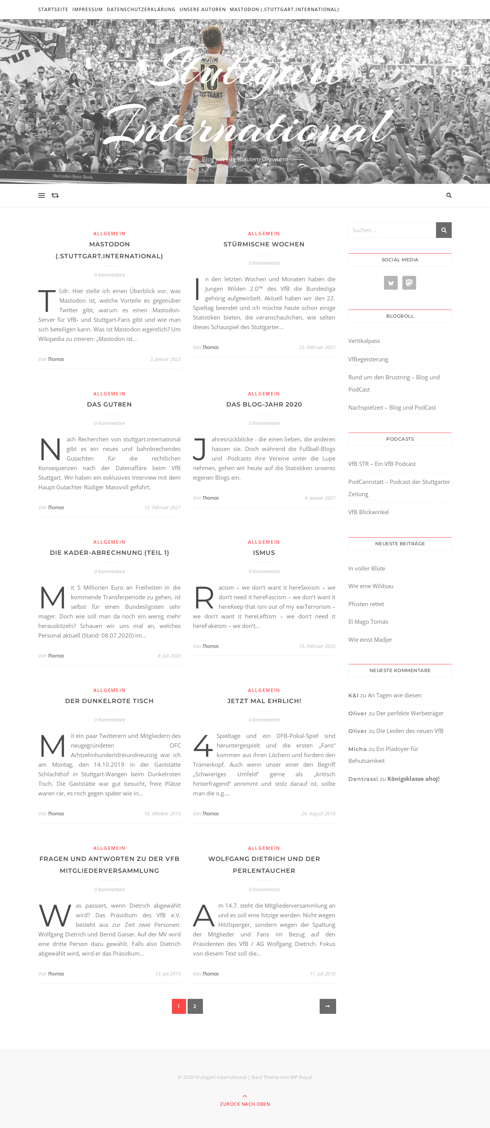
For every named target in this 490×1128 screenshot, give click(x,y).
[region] (99, 1063)
